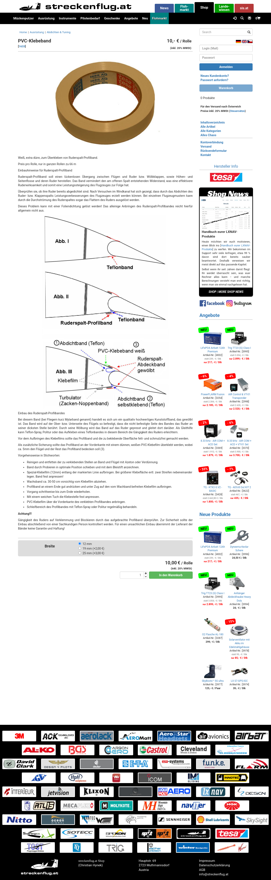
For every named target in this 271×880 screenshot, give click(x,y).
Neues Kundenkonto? (214, 75)
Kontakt (205, 155)
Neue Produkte (215, 514)
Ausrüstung (46, 18)
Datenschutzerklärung (214, 865)
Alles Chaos (208, 135)
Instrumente (67, 18)
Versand (206, 146)
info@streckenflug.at (213, 874)
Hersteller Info (226, 166)
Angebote (131, 18)
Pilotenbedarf (90, 18)
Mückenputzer (23, 18)
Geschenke (112, 18)
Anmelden (226, 67)
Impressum (207, 861)
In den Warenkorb (171, 575)
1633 (22, 46)
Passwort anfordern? (214, 80)
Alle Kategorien (210, 131)
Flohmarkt (159, 18)
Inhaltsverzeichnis (212, 122)
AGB (202, 870)
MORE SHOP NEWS (230, 291)
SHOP (212, 291)
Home (23, 32)
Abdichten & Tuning (59, 32)
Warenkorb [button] (226, 88)
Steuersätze (237, 111)
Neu (145, 18)
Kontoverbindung (211, 142)
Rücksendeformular (213, 150)
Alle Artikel (207, 126)
